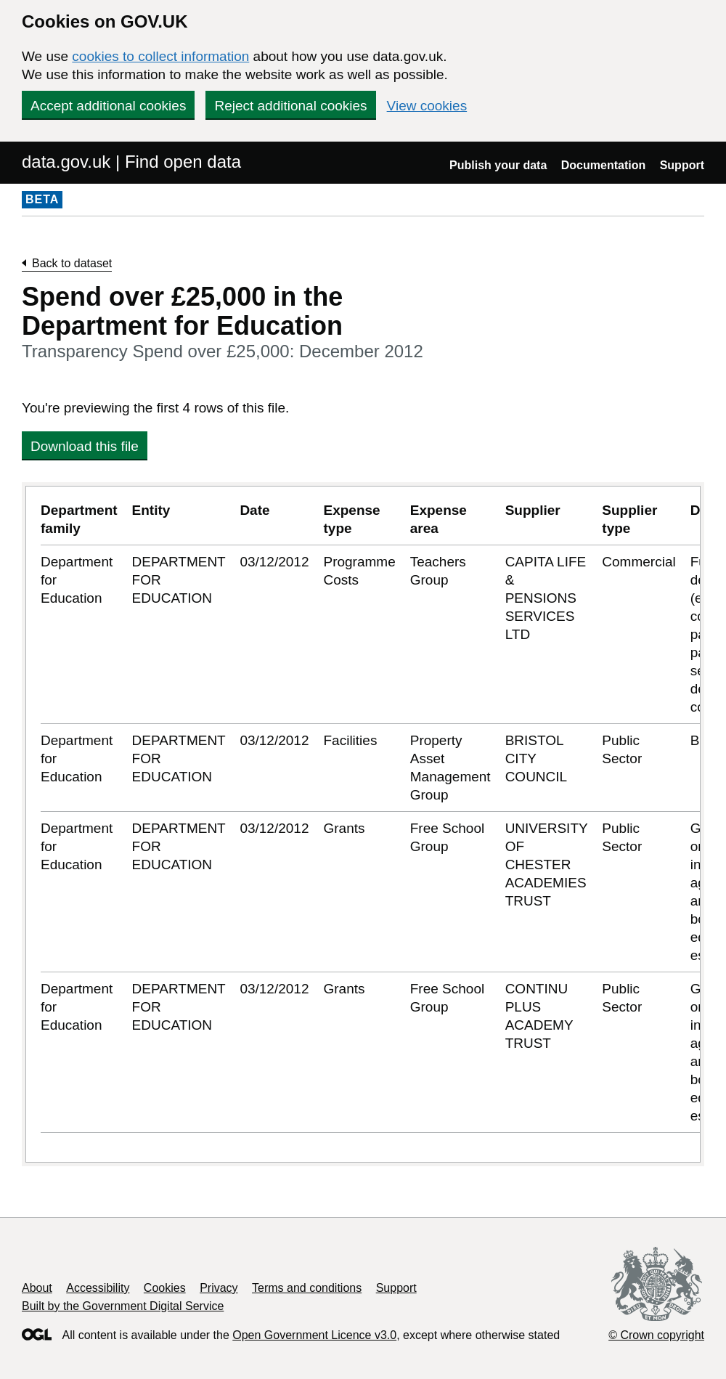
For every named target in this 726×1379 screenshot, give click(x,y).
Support (682, 165)
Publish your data (498, 165)
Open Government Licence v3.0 (314, 1335)
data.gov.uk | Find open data (131, 161)
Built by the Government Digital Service (123, 1306)
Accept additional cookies (108, 105)
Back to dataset (72, 263)
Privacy (218, 1288)
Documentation (603, 165)
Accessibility (97, 1288)
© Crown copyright (656, 1335)
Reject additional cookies (290, 105)
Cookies (165, 1288)
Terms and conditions (307, 1288)
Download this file (84, 446)
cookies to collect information (160, 56)
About (37, 1288)
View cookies (427, 106)
